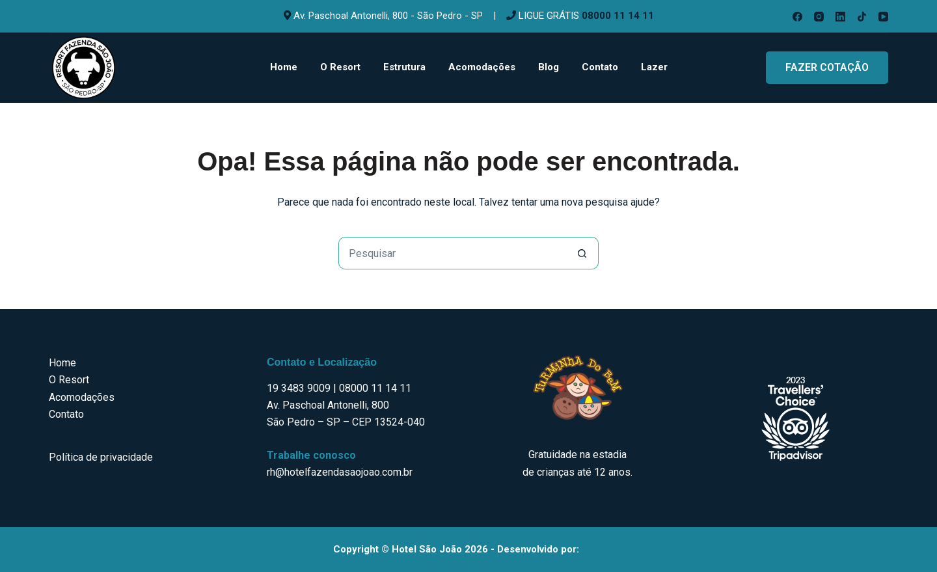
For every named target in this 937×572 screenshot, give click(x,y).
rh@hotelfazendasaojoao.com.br (340, 472)
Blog (548, 67)
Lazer (654, 67)
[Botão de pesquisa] (582, 253)
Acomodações (481, 67)
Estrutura (404, 67)
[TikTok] (862, 16)
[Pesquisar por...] (452, 253)
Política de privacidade (101, 457)
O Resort (340, 67)
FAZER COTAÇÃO (827, 67)
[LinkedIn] (840, 16)
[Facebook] (797, 16)
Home (283, 67)
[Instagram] (819, 16)
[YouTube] (883, 16)
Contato (600, 67)
